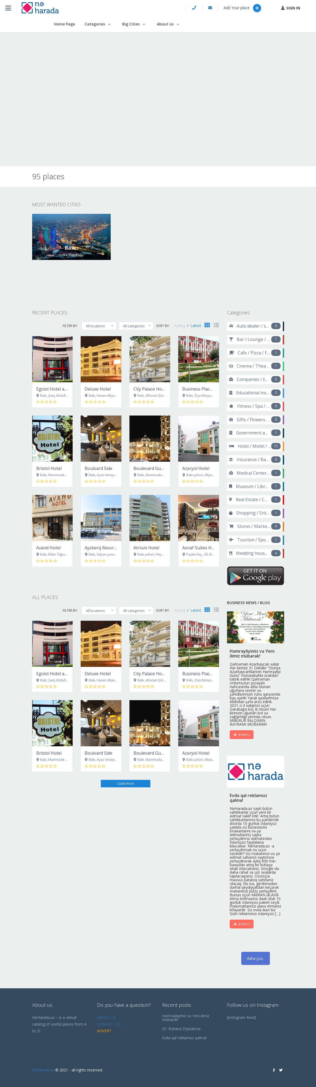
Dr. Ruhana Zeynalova (181, 1028)
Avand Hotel (48, 548)
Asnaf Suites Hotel (200, 548)
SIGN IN (290, 7)
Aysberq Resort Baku (106, 548)
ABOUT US (106, 1017)
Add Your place (242, 8)
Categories (95, 24)
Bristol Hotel (49, 468)
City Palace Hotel (150, 389)
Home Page (64, 24)
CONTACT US (109, 1024)
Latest (195, 325)
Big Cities (131, 24)
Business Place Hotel (203, 389)
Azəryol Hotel (195, 468)
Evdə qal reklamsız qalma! (184, 1037)
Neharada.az (43, 1070)
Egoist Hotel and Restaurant (64, 389)
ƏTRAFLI (241, 735)
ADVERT (104, 1030)
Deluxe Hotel (98, 389)
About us (165, 24)
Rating (180, 325)
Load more (125, 783)
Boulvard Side (98, 468)
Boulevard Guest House (157, 468)
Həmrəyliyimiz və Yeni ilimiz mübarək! (185, 1017)
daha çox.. (255, 958)
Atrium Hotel (146, 548)
